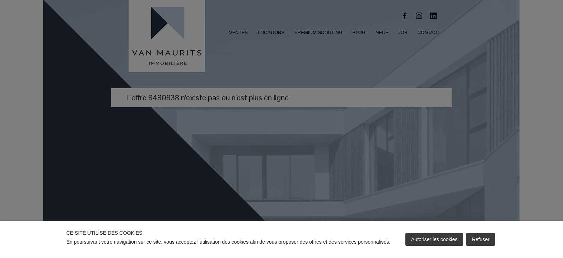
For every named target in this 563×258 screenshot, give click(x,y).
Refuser (480, 239)
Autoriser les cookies (434, 239)
